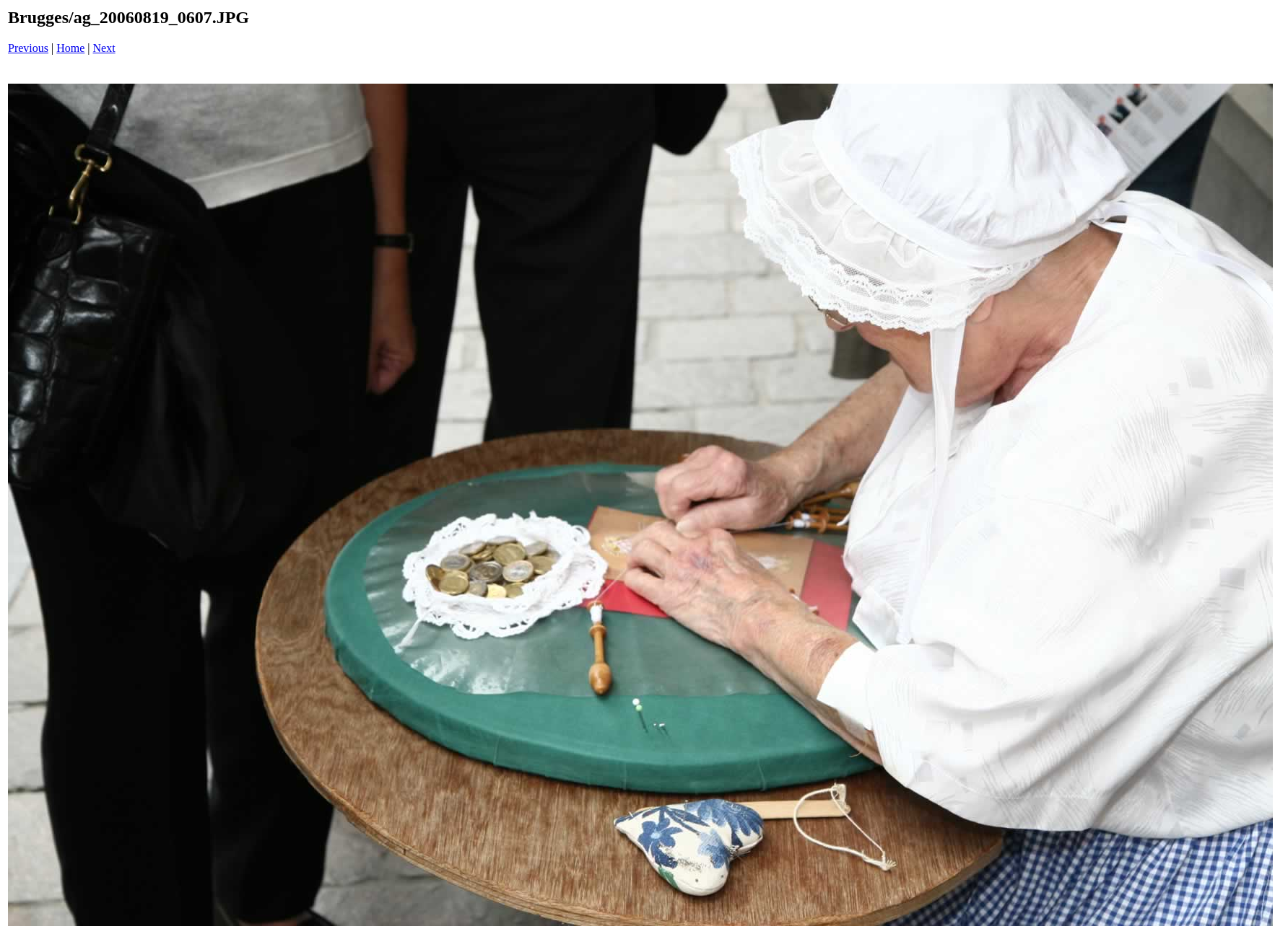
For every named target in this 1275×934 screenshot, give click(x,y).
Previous (28, 48)
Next (104, 48)
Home (70, 48)
